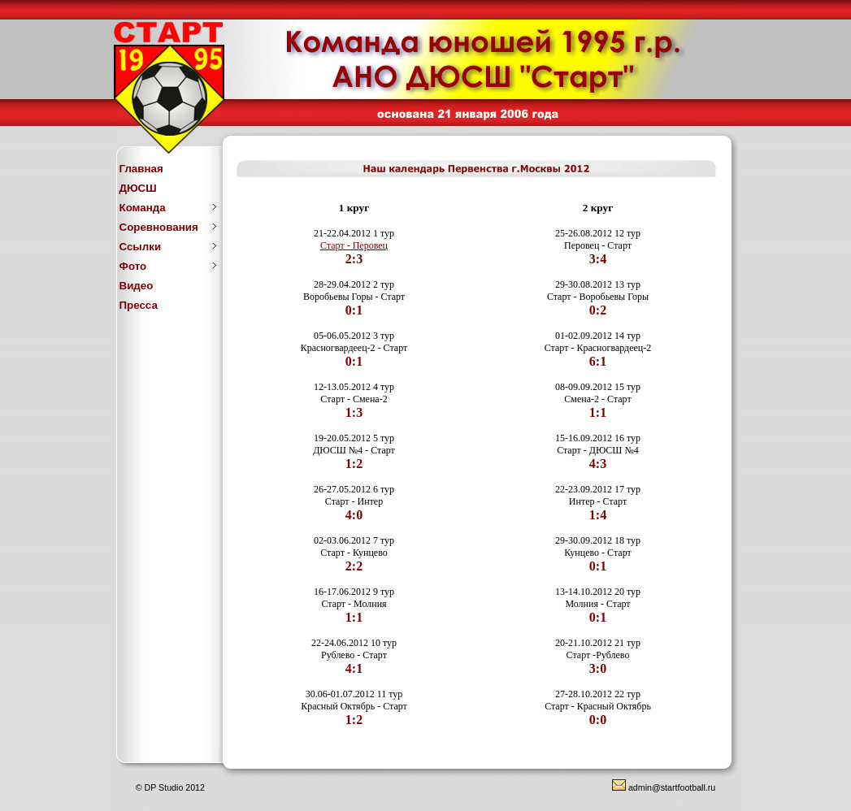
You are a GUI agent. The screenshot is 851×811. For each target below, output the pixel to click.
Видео (136, 286)
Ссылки (168, 247)
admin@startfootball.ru (663, 787)
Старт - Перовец (354, 245)
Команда (168, 208)
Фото (168, 266)
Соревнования (168, 227)
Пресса (138, 305)
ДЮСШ (138, 188)
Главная (141, 169)
